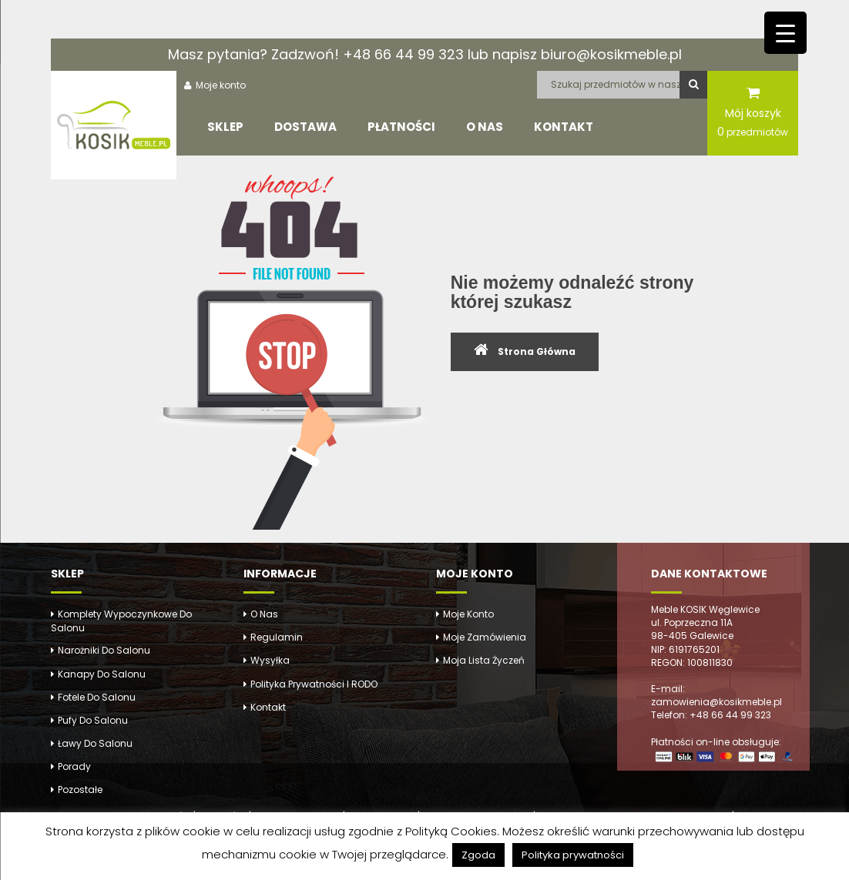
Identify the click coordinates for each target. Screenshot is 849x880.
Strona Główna (537, 351)
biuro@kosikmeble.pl (611, 54)
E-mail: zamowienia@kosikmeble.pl (716, 695)
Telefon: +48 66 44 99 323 (711, 714)
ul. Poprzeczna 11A (692, 622)
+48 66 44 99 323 (403, 54)
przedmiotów (752, 131)
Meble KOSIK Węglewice (705, 609)
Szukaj (693, 85)
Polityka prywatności (573, 855)
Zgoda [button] (478, 855)
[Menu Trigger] (785, 33)
